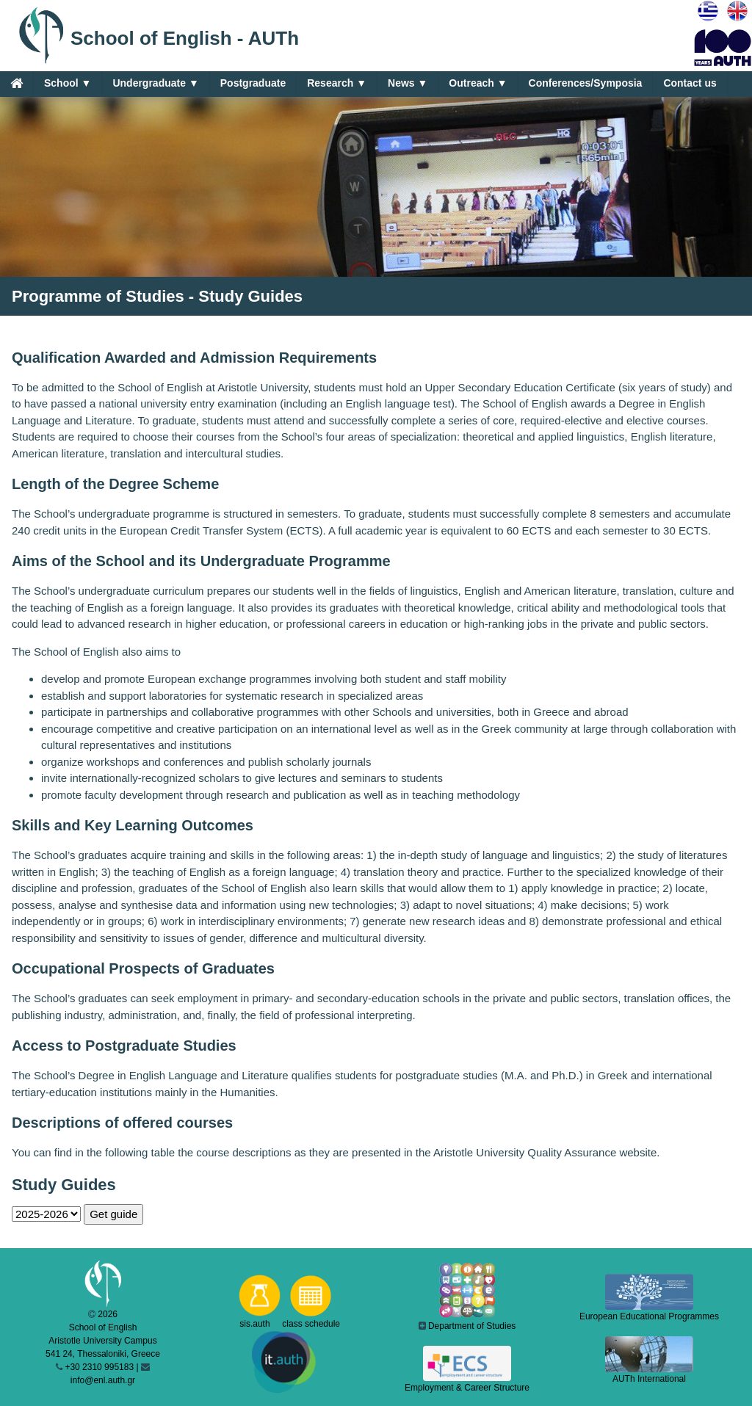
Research (336, 83)
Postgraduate (253, 83)
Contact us (689, 83)
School (67, 83)
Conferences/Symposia (586, 83)
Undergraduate (155, 83)
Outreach (478, 83)
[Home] (16, 83)
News (407, 83)
